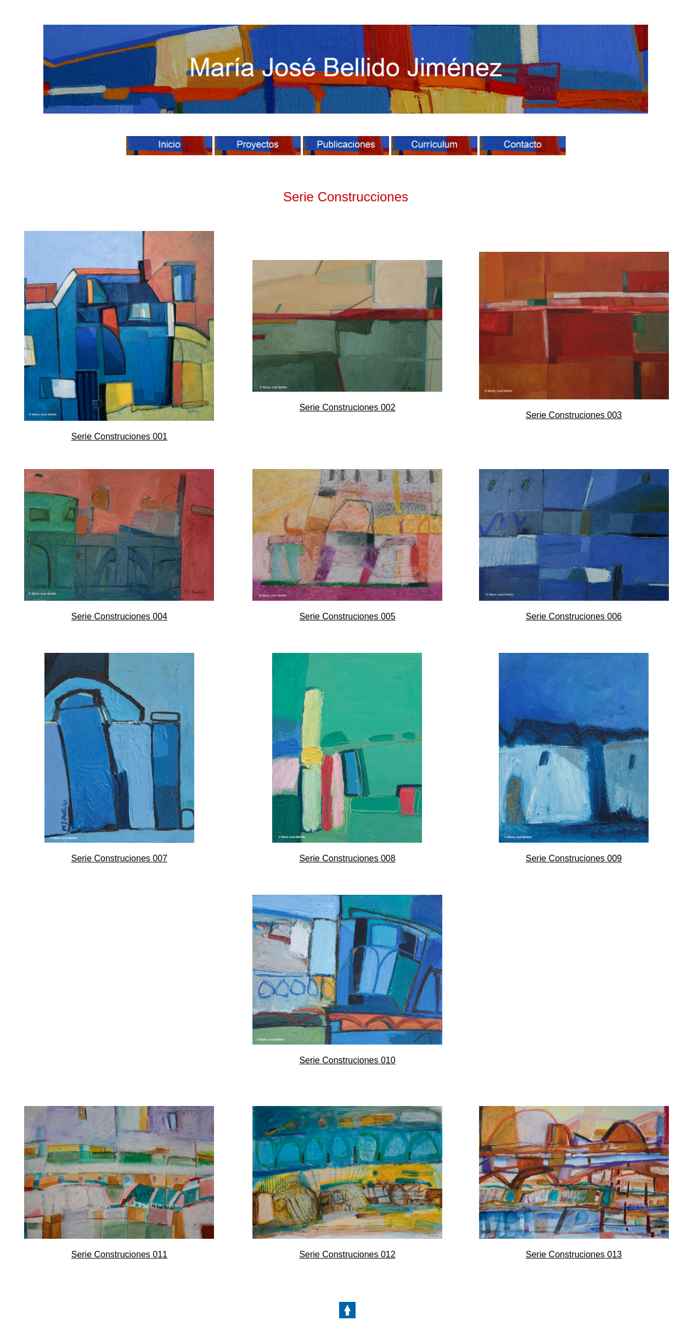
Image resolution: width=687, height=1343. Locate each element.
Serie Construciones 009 (574, 858)
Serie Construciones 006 (574, 616)
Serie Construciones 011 (119, 1254)
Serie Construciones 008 (347, 858)
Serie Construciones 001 (119, 436)
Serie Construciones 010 (347, 1060)
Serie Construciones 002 (347, 407)
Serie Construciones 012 (347, 1254)
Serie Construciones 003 (574, 415)
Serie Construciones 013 (574, 1254)
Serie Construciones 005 (347, 616)
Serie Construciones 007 (119, 858)
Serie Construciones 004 (119, 616)
